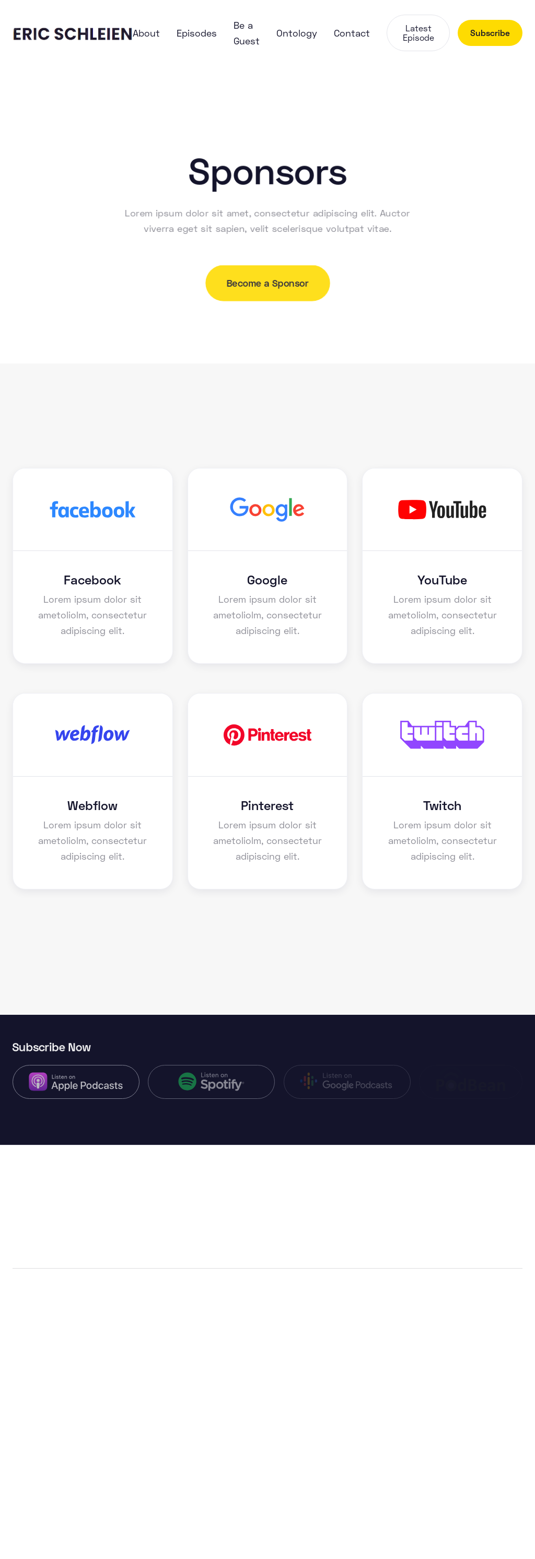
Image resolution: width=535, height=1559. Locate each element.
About (146, 33)
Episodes (197, 33)
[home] (73, 33)
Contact (352, 33)
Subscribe (490, 33)
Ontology (296, 33)
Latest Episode (418, 32)
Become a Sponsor (267, 283)
